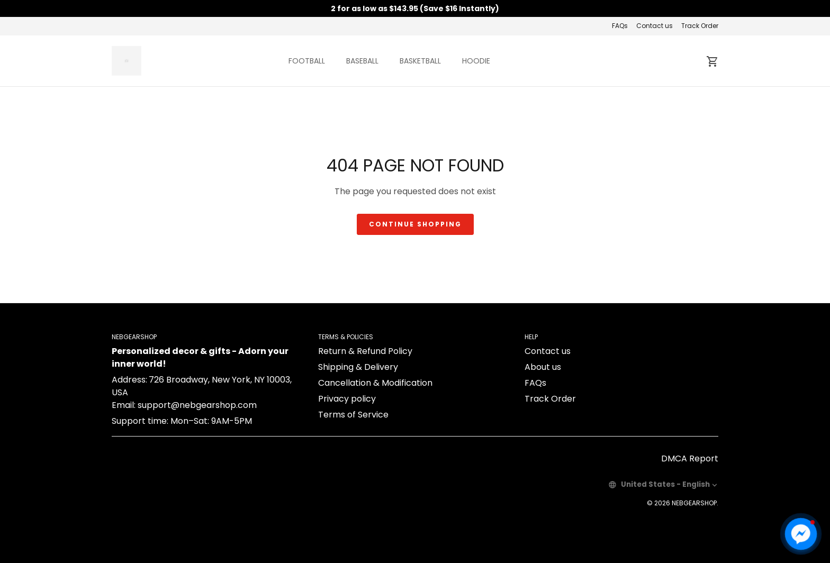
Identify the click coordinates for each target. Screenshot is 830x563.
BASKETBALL (420, 61)
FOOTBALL (306, 61)
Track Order (699, 25)
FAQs (620, 25)
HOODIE (476, 61)
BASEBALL (362, 61)
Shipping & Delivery (358, 367)
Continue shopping (415, 224)
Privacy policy (347, 399)
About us (543, 367)
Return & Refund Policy (365, 351)
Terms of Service (353, 414)
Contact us (654, 25)
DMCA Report (689, 458)
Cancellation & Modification (375, 383)
